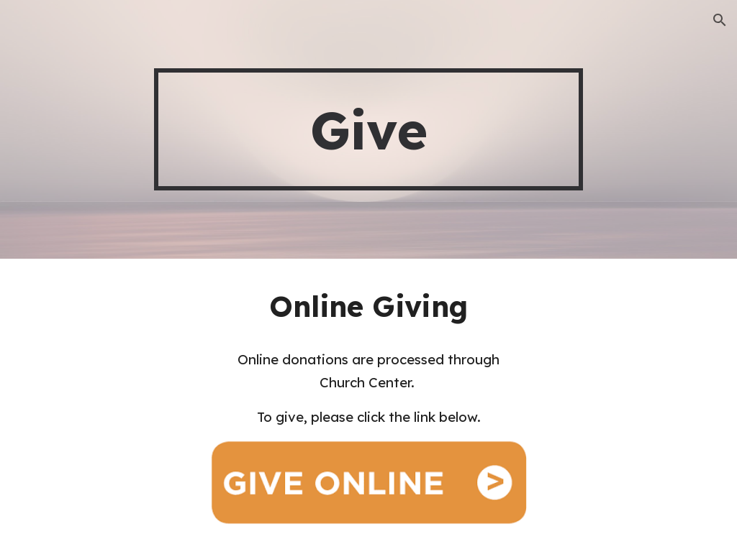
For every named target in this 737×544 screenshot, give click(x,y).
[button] (719, 20)
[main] (368, 129)
